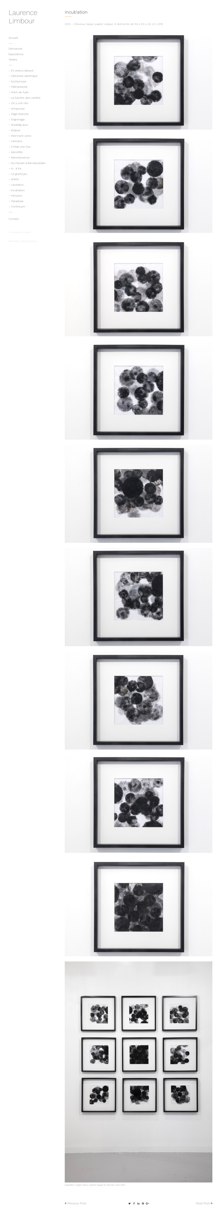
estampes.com (28, 241)
